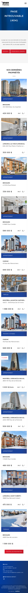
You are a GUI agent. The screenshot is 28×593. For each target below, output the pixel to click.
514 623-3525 (9, 571)
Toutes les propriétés (14, 551)
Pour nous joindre (18, 51)
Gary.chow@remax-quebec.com (15, 572)
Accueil (5, 51)
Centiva (17, 591)
